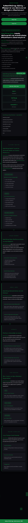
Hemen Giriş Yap (14, 86)
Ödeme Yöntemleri (7, 130)
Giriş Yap (14, 19)
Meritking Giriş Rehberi (8, 119)
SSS (3, 133)
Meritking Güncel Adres (8, 122)
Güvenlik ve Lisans (7, 124)
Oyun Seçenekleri (6, 126)
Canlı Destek (5, 128)
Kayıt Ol (14, 23)
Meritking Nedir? (6, 117)
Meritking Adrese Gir (14, 521)
